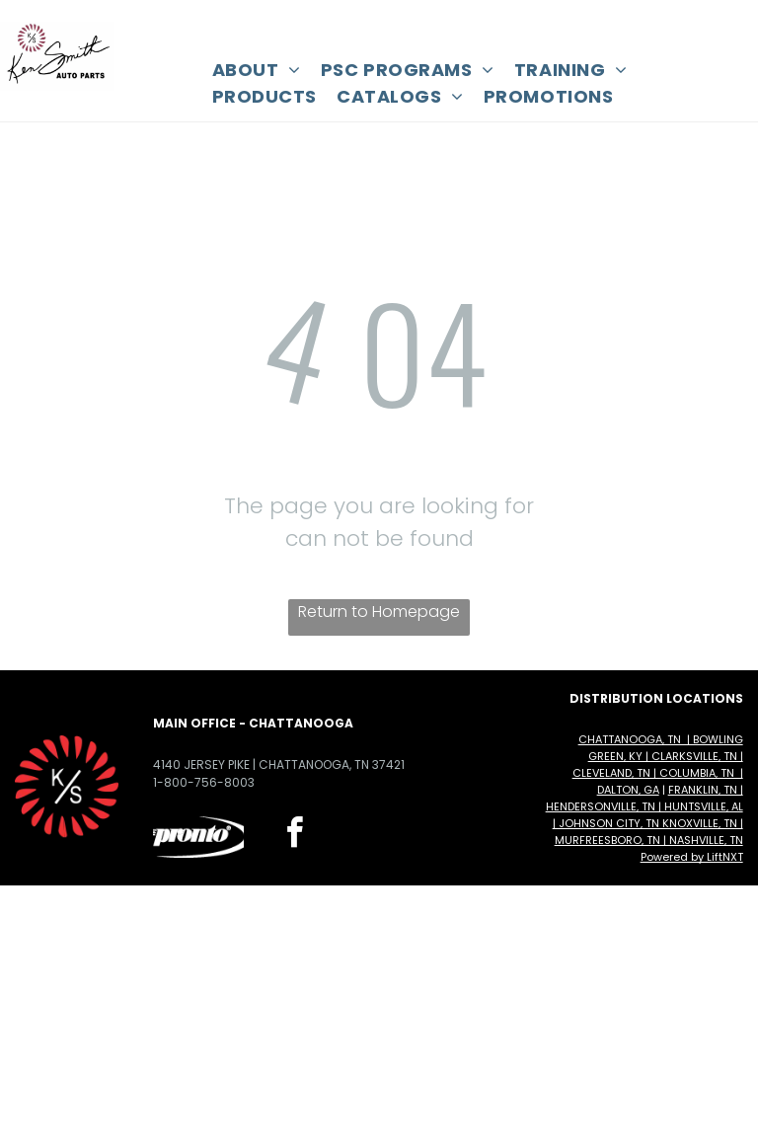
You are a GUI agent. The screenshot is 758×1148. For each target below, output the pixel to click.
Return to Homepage (379, 611)
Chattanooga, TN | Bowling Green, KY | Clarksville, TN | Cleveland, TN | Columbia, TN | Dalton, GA (657, 764)
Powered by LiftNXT (692, 857)
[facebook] (294, 835)
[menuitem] (256, 69)
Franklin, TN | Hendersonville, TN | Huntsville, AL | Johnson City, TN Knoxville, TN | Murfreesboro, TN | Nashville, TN (644, 815)
